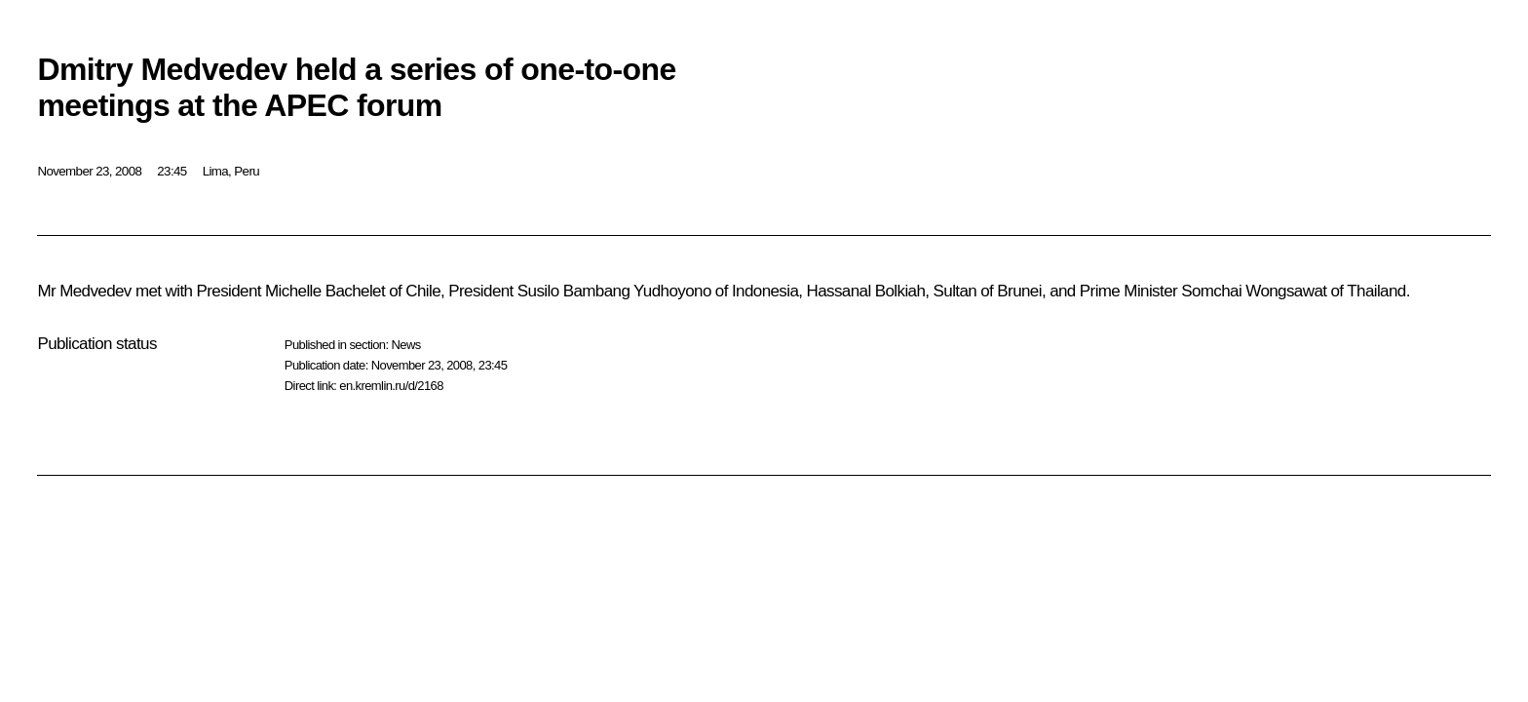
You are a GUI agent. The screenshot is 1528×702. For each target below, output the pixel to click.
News (405, 344)
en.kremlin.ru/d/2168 (391, 385)
